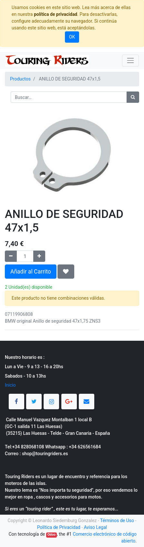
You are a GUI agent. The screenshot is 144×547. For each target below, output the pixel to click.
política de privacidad (55, 14)
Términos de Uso (117, 520)
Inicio (10, 385)
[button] (65, 271)
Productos (20, 78)
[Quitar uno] (11, 256)
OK (72, 36)
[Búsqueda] (133, 97)
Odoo (51, 534)
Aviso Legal (95, 527)
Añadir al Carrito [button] (30, 271)
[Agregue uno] (39, 256)
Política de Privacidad (58, 527)
